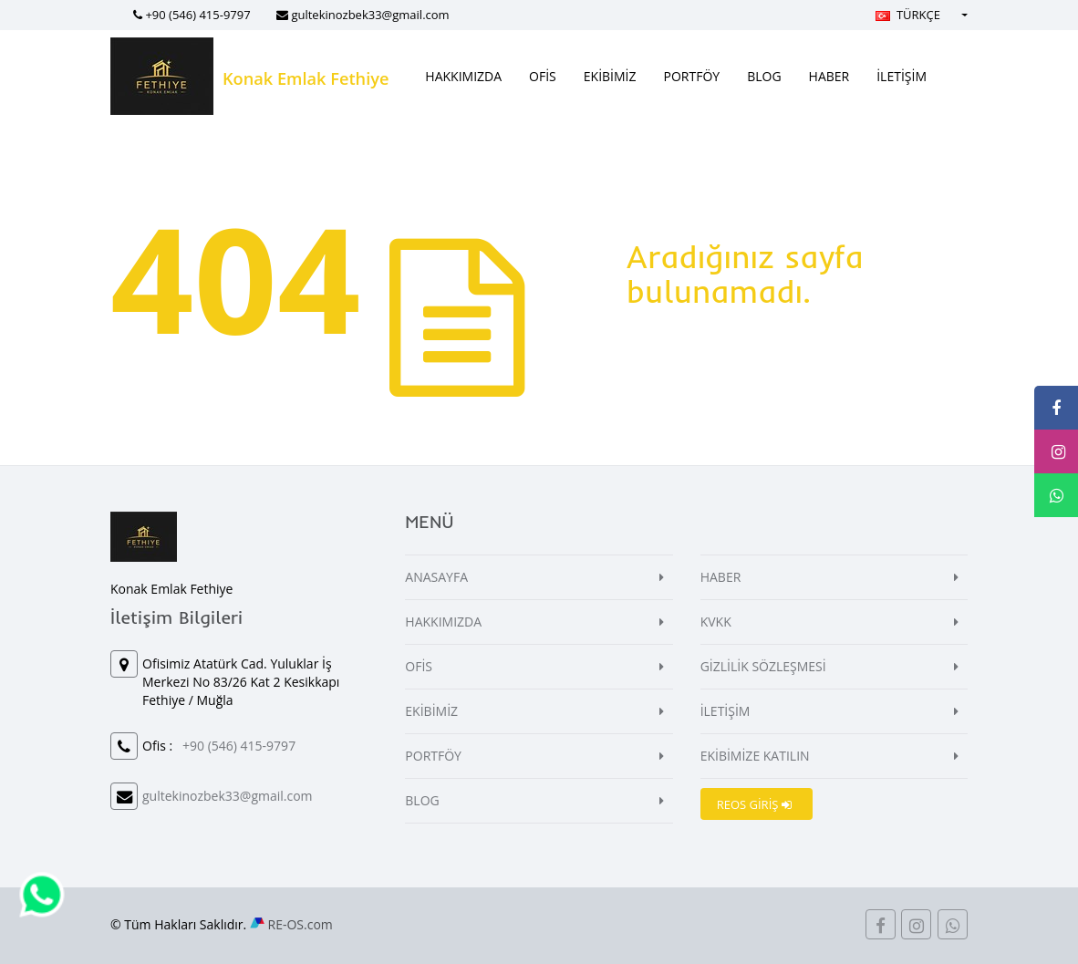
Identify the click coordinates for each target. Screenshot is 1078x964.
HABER (829, 76)
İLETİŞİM (901, 76)
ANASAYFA (436, 577)
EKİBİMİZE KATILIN (755, 755)
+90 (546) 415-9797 (197, 14)
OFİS (542, 76)
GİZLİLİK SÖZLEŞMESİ (763, 666)
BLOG (764, 76)
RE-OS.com (300, 924)
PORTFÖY (692, 76)
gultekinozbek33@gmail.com (370, 14)
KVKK (715, 621)
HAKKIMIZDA (463, 76)
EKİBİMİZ (610, 76)
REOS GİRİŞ (754, 804)
